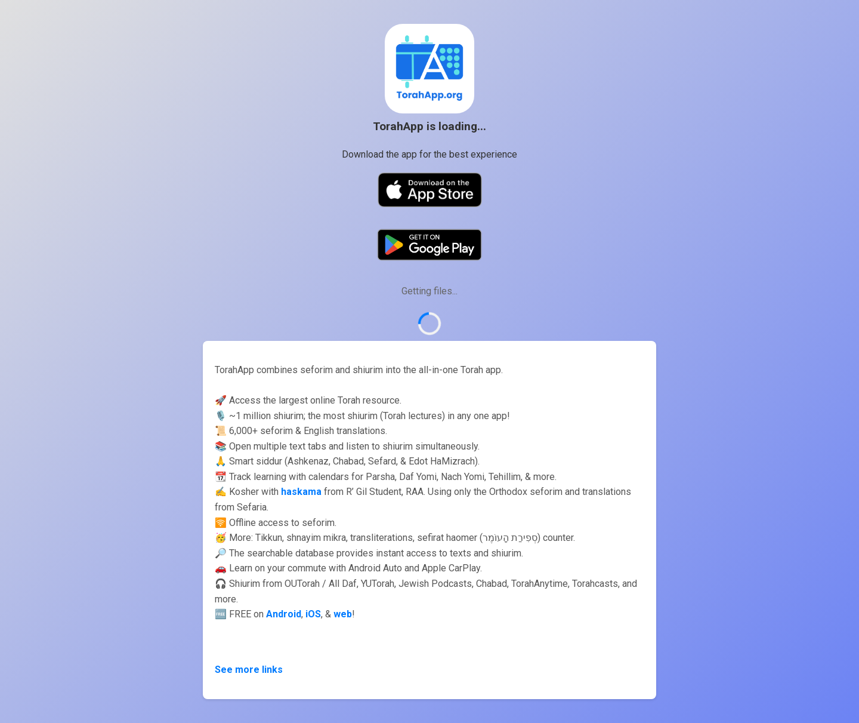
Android (283, 614)
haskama (301, 491)
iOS (313, 614)
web (342, 614)
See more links (249, 669)
